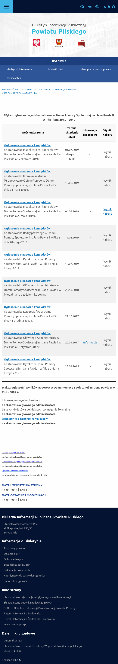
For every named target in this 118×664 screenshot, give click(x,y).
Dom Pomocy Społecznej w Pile (19, 93)
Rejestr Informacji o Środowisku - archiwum (29, 618)
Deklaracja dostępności (17, 570)
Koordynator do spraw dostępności (24, 575)
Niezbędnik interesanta (19, 69)
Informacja (90, 342)
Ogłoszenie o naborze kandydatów (25, 418)
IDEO (18, 659)
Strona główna (10, 89)
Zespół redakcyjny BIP (17, 564)
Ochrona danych (13, 559)
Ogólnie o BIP (12, 553)
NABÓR (28, 89)
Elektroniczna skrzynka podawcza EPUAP (28, 602)
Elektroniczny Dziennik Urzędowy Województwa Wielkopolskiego (43, 645)
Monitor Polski (12, 651)
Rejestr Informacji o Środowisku (22, 613)
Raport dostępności (15, 581)
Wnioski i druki (56, 69)
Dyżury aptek (14, 78)
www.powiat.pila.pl (15, 624)
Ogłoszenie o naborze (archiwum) (57, 89)
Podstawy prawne (14, 548)
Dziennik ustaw (13, 640)
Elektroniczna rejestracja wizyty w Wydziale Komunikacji (37, 597)
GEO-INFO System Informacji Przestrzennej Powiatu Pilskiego (40, 608)
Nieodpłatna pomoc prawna (96, 69)
